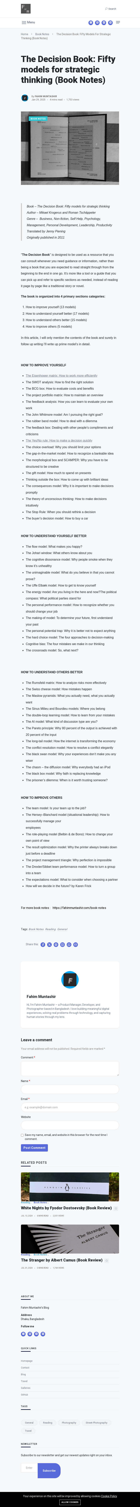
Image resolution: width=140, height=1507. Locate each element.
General (62, 929)
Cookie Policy (109, 1496)
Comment (27, 1057)
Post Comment (34, 1148)
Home (24, 34)
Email (24, 1099)
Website (26, 1117)
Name (24, 1081)
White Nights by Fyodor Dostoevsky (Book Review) (66, 1251)
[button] (28, 22)
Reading (50, 929)
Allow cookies (70, 1502)
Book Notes (42, 34)
